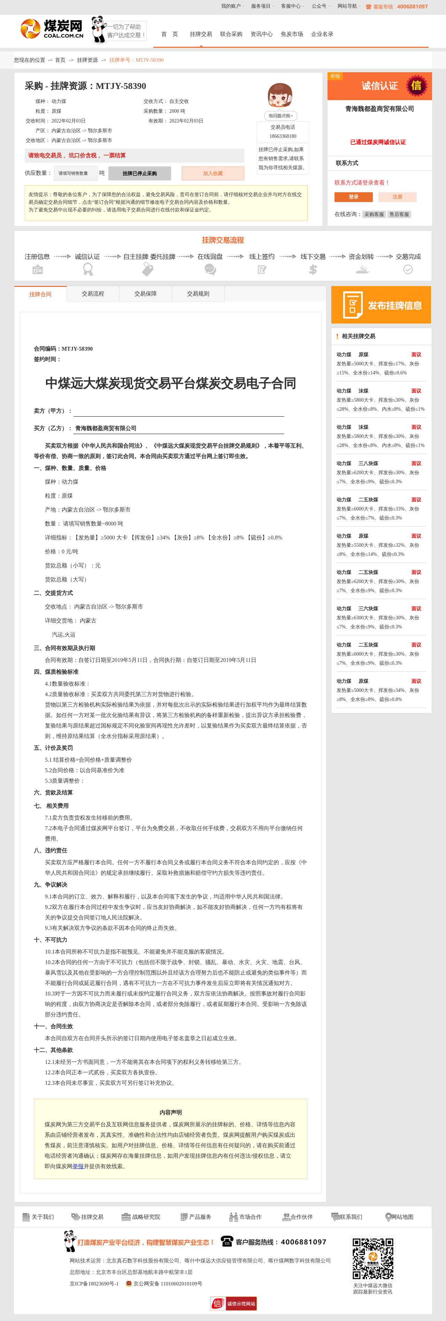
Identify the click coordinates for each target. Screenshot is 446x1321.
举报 (335, 76)
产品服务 (200, 1217)
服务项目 (261, 6)
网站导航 (347, 6)
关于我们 (43, 1217)
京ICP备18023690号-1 (94, 1283)
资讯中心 (262, 34)
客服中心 (291, 6)
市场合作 (250, 1217)
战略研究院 (146, 1217)
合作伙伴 (302, 1217)
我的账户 (231, 6)
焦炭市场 (292, 34)
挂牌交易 (201, 34)
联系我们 (351, 1217)
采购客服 (374, 214)
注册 (397, 197)
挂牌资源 (87, 60)
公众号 (319, 6)
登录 (354, 197)
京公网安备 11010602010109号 (167, 1283)
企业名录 (322, 34)
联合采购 (231, 34)
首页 (60, 60)
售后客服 (399, 214)
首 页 (170, 34)
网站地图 (402, 1217)
